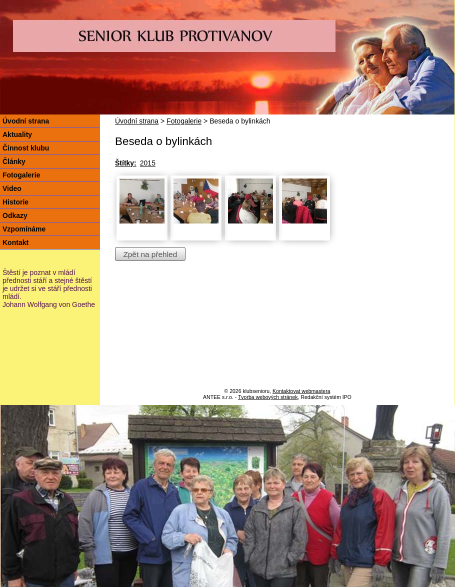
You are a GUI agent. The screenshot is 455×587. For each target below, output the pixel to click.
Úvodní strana (136, 121)
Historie (15, 202)
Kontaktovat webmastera (301, 391)
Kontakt (15, 242)
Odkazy (15, 216)
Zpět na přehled (150, 254)
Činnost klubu (25, 148)
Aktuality (17, 134)
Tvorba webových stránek (268, 397)
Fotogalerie (184, 121)
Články (14, 162)
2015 (148, 163)
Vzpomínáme (24, 229)
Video (12, 188)
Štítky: (125, 163)
